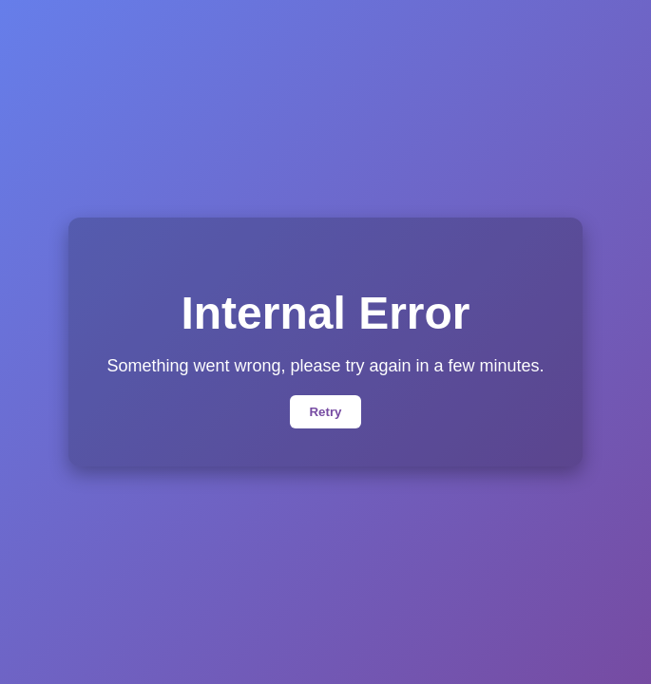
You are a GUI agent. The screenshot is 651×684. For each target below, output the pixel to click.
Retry (325, 412)
